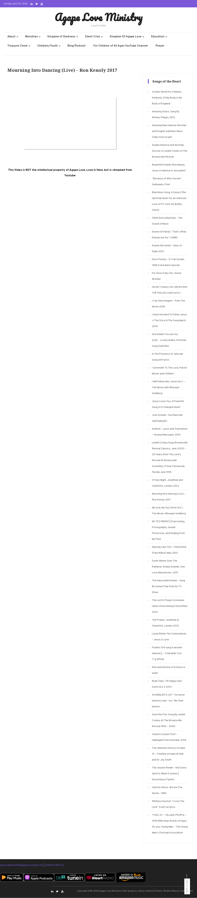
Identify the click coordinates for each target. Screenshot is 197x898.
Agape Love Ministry (98, 17)
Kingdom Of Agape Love (125, 37)
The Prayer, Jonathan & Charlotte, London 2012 (165, 623)
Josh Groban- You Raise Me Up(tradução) (167, 418)
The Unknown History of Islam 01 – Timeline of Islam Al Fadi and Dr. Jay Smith (168, 754)
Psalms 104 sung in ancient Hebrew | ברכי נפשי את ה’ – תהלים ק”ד (167, 653)
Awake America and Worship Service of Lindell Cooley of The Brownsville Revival (169, 151)
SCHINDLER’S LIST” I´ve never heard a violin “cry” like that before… (168, 701)
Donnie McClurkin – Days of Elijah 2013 (167, 248)
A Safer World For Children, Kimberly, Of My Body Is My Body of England (167, 98)
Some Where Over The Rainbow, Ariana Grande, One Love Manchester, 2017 (168, 567)
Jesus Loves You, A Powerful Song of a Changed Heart (168, 404)
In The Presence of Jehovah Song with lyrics (167, 357)
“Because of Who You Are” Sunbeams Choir (167, 181)
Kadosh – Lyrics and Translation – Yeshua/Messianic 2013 (169, 432)
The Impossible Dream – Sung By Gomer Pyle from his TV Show (168, 586)
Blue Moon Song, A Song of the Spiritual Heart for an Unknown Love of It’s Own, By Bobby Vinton (169, 201)
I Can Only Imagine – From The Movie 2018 (168, 303)
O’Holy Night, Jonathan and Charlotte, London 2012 (167, 483)
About (11, 37)
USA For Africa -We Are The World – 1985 (167, 790)
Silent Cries (92, 37)
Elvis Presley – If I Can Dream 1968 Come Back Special (168, 262)
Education (157, 37)
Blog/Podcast (77, 46)
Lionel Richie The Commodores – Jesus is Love (169, 636)
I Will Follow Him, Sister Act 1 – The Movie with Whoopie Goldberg (168, 387)
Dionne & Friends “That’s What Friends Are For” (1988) (169, 234)
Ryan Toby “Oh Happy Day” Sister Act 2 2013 (167, 684)
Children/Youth (47, 46)
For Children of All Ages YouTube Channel (120, 46)
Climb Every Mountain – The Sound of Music (167, 221)
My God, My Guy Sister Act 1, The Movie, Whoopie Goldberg (169, 510)
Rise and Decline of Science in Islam (168, 670)
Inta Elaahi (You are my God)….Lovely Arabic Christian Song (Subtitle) (169, 340)
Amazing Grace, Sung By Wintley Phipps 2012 (165, 114)
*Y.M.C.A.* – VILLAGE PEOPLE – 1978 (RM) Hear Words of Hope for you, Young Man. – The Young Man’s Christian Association (170, 824)
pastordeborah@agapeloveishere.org (22, 865)
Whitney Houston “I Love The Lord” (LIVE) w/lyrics (168, 804)
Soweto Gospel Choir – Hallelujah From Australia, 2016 (169, 737)
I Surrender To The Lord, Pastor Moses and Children (169, 370)
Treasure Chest (17, 46)
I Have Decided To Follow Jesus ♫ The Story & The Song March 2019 (169, 320)
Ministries (31, 37)
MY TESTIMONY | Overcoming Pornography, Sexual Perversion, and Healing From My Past (168, 530)
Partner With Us (54, 865)
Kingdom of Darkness (61, 37)
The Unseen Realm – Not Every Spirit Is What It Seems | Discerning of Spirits (169, 773)
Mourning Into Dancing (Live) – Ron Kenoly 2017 (168, 497)
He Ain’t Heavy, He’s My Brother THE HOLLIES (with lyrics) (170, 290)
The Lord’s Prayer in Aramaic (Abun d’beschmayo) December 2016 (170, 606)
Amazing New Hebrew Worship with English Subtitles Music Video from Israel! (169, 131)
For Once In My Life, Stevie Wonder (166, 276)
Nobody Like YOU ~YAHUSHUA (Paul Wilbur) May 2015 (169, 550)
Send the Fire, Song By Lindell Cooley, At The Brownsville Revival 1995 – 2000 (168, 720)
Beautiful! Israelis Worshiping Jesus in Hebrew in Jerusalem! (169, 167)
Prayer (160, 46)
